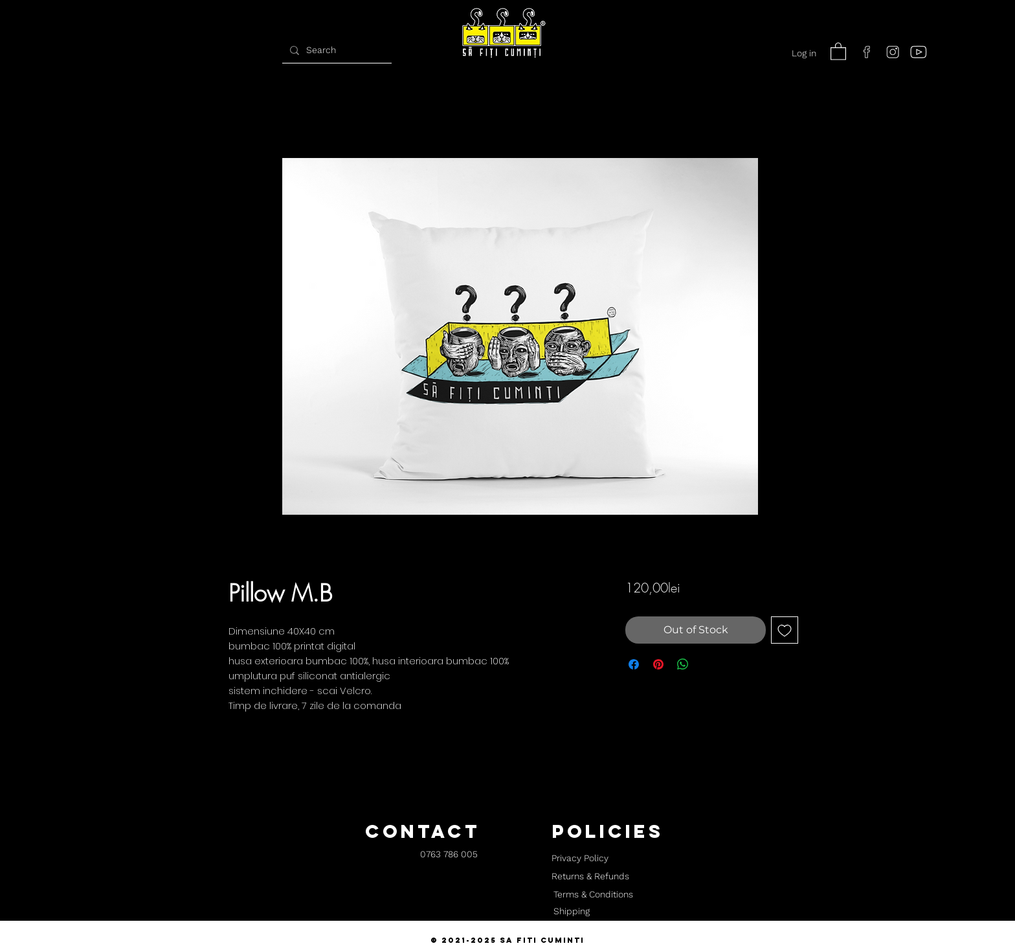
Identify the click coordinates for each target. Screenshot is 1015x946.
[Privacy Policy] (579, 858)
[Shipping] (571, 911)
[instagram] (892, 52)
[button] (838, 50)
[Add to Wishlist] (784, 630)
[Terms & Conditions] (593, 894)
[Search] (335, 50)
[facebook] (866, 52)
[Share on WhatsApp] (683, 664)
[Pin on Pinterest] (658, 664)
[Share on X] (707, 664)
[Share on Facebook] (633, 664)
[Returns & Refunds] (590, 876)
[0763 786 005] (449, 855)
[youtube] (918, 52)
